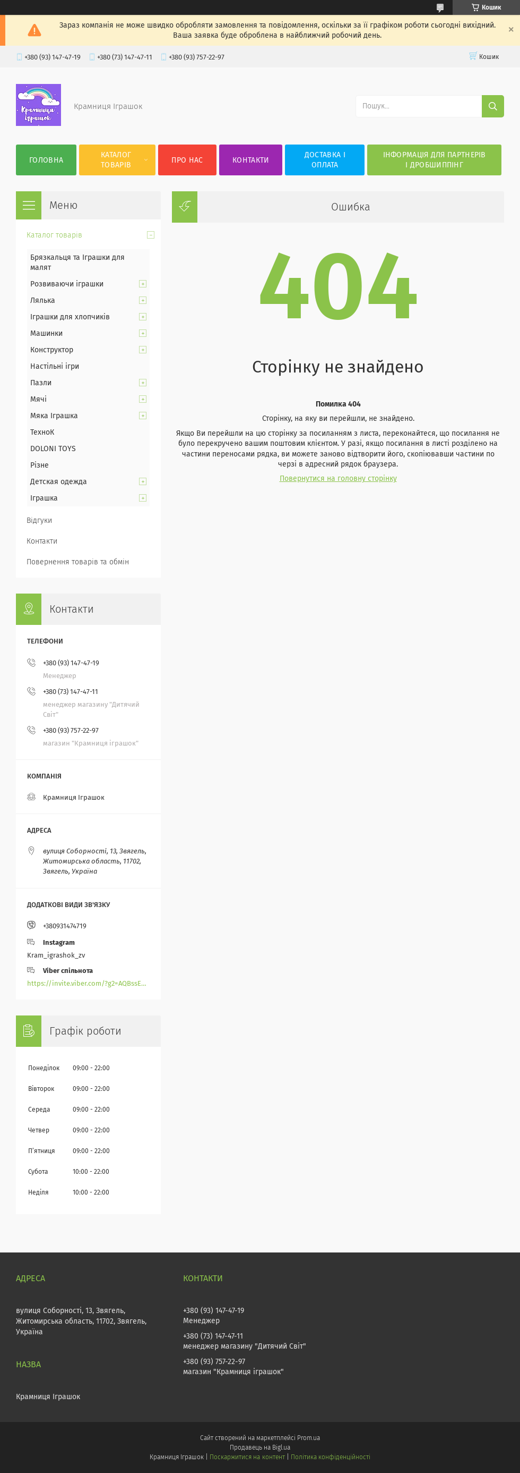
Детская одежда (58, 481)
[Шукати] (493, 106)
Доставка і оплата (325, 160)
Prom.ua (308, 1438)
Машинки (46, 333)
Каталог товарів (116, 160)
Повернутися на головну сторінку (338, 478)
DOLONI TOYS (53, 448)
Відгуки (39, 520)
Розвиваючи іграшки (66, 284)
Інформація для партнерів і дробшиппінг (434, 160)
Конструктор (51, 349)
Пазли (40, 382)
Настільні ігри (54, 366)
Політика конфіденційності (330, 1457)
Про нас (187, 160)
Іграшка (44, 498)
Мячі (38, 399)
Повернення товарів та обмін (78, 561)
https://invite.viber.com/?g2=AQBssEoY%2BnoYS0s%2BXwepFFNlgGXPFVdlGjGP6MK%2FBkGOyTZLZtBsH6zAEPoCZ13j (88, 983)
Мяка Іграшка (54, 415)
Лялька (42, 300)
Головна (46, 160)
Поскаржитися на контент (247, 1457)
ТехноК (42, 432)
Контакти (250, 160)
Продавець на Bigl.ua (260, 1447)
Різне (39, 465)
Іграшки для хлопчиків (70, 316)
